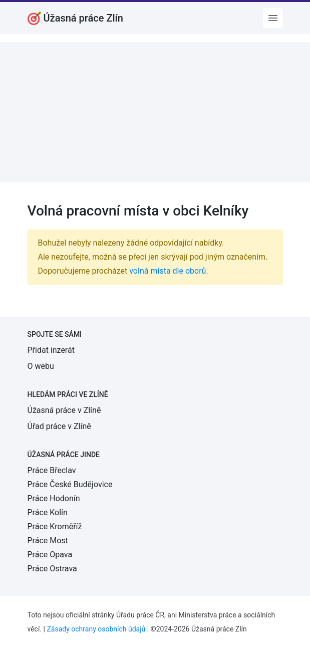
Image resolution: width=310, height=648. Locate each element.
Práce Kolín (48, 512)
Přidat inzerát (51, 350)
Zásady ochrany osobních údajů (96, 629)
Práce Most (48, 540)
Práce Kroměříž (55, 526)
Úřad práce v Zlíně (59, 426)
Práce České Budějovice (70, 484)
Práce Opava (50, 554)
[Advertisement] (155, 112)
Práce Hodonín (54, 498)
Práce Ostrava (52, 568)
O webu (41, 366)
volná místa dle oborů (167, 271)
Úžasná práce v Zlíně (64, 410)
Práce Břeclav (52, 470)
